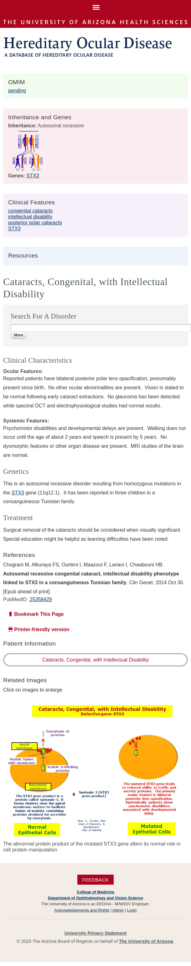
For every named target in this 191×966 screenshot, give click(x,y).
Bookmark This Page (39, 614)
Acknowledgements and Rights (81, 910)
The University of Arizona (146, 941)
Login (132, 910)
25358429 (40, 599)
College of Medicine (95, 892)
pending (17, 90)
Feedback (95, 879)
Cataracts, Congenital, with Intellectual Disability (95, 659)
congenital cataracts (30, 210)
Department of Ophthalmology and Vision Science (95, 898)
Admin (118, 910)
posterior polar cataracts (35, 222)
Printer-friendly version (41, 629)
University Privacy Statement (95, 933)
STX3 (33, 175)
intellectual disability (30, 216)
